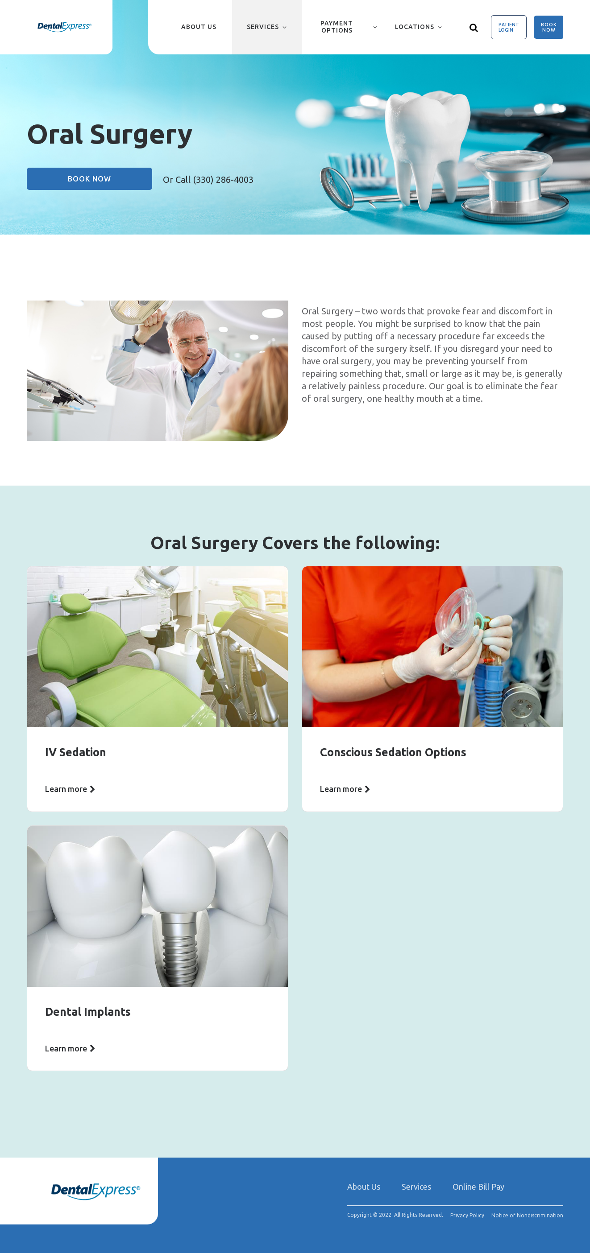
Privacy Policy (467, 1215)
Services (263, 26)
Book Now (549, 27)
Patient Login (509, 27)
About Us (198, 26)
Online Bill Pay (478, 1186)
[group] (157, 371)
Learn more (66, 788)
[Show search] (474, 27)
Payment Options (336, 27)
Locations (414, 26)
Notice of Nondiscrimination (527, 1215)
